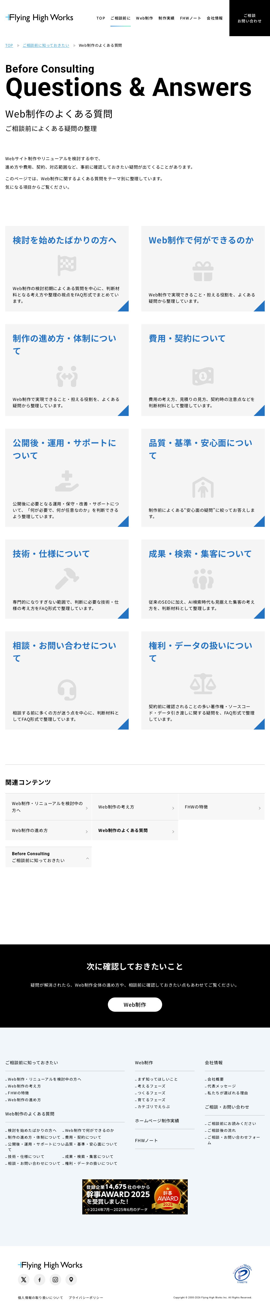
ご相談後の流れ (222, 1130)
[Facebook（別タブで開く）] (39, 1279)
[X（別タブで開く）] (24, 1279)
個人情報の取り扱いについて (40, 1297)
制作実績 (166, 18)
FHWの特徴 (196, 806)
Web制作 (144, 18)
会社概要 (216, 1079)
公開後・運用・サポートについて (36, 1146)
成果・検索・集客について (89, 1156)
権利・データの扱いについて (91, 1163)
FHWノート (190, 18)
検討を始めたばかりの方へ (32, 1130)
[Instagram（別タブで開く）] (55, 1279)
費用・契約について (83, 1137)
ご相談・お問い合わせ (227, 1107)
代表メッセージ (222, 1086)
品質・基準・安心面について (91, 1144)
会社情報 (215, 18)
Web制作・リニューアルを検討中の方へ (47, 806)
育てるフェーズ (152, 1099)
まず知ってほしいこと (158, 1079)
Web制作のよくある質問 (123, 830)
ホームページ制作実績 (157, 1120)
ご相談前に (120, 18)
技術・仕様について (26, 1156)
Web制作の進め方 (30, 830)
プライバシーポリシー (86, 1297)
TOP (101, 18)
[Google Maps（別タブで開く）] (71, 1279)
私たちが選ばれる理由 (228, 1092)
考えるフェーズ (152, 1086)
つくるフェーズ (152, 1092)
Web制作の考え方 (116, 806)
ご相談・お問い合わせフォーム (234, 1139)
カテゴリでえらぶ (154, 1106)
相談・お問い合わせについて (34, 1163)
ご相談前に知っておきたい (31, 1062)
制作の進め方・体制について (34, 1137)
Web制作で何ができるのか (89, 1130)
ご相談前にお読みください (232, 1123)
